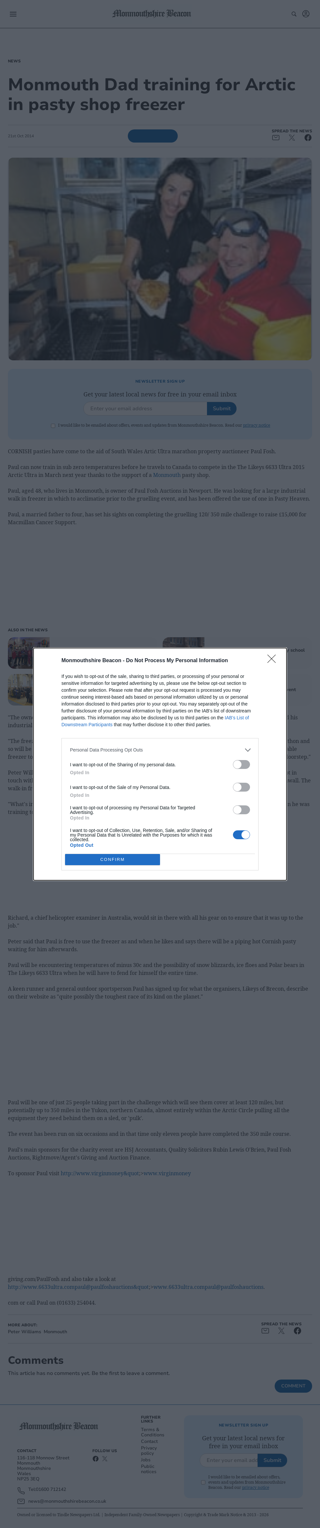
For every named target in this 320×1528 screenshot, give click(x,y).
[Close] (273, 661)
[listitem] (160, 750)
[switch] (241, 764)
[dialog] (160, 764)
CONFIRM (112, 859)
